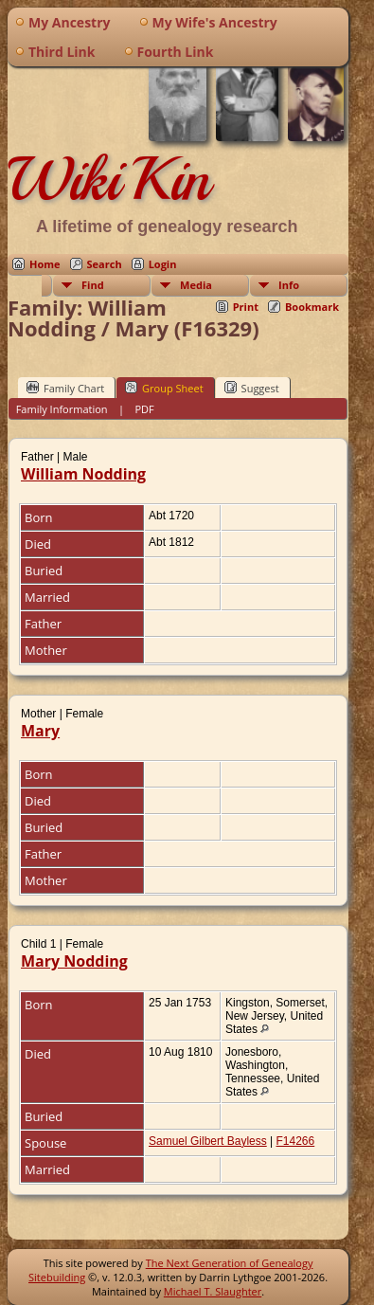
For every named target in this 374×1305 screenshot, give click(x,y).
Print (245, 306)
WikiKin (109, 179)
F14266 (295, 1141)
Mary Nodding (74, 961)
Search (104, 264)
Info (288, 285)
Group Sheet (164, 387)
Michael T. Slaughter (212, 1291)
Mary (40, 730)
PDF (143, 409)
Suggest (251, 387)
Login (163, 264)
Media (196, 285)
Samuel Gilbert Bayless (208, 1141)
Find (92, 285)
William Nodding (83, 473)
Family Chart (65, 387)
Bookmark (312, 306)
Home (45, 264)
